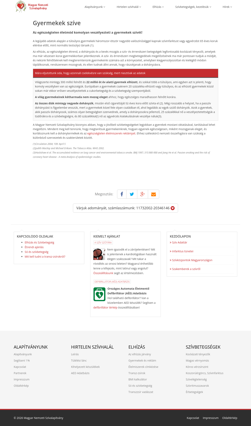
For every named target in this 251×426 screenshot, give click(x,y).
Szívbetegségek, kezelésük (193, 7)
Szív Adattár (178, 242)
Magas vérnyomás (197, 360)
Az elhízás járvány (139, 354)
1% (28, 360)
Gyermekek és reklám (142, 360)
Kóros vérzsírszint (197, 367)
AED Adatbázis (80, 373)
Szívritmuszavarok (197, 385)
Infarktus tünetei (181, 251)
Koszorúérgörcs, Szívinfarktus (205, 373)
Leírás (75, 354)
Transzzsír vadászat (140, 392)
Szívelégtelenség (196, 379)
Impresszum (21, 379)
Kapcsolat (20, 367)
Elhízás (158, 7)
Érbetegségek (194, 392)
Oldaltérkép (21, 385)
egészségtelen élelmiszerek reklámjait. (111, 133)
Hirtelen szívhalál (129, 7)
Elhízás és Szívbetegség (39, 242)
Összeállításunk (103, 273)
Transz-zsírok (136, 373)
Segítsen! (19, 360)
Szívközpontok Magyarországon (191, 260)
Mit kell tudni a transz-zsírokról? (45, 256)
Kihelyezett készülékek (85, 367)
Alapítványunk (95, 7)
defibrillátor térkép (105, 307)
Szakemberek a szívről (185, 269)
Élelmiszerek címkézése (143, 367)
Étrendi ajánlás (34, 247)
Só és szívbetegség (36, 252)
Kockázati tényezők (198, 354)
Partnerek (20, 373)
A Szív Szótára (103, 242)
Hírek (227, 7)
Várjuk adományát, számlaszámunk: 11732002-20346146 (125, 208)
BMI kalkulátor (137, 379)
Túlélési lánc (79, 360)
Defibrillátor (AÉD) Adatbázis (112, 281)
